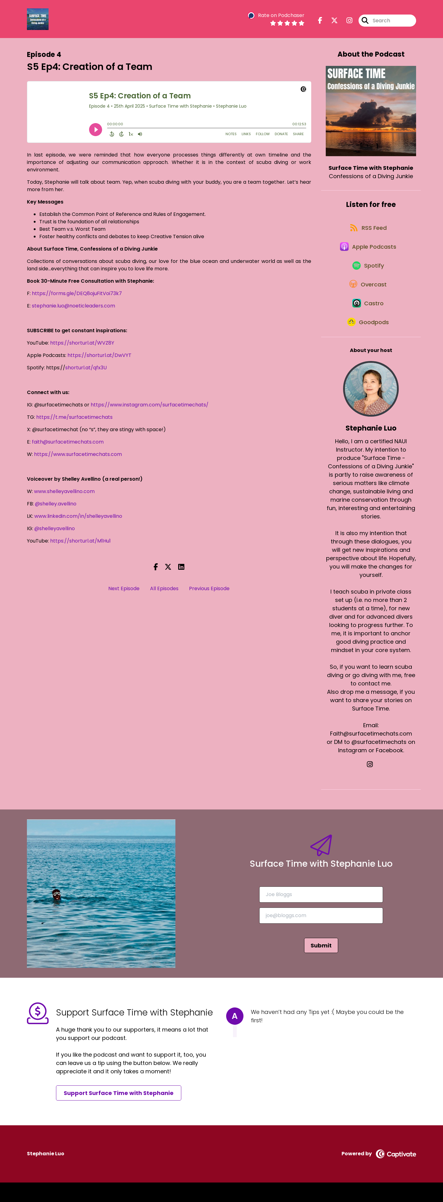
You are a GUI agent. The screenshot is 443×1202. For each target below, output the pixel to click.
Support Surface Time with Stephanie (119, 1113)
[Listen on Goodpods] (367, 341)
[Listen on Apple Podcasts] (368, 252)
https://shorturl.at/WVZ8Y (82, 342)
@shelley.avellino (55, 503)
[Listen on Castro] (368, 319)
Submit (321, 965)
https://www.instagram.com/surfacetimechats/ (150, 404)
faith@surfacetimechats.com (68, 441)
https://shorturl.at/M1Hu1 (80, 540)
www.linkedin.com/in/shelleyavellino (78, 516)
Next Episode (124, 588)
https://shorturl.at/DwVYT (99, 355)
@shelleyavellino (54, 528)
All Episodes (164, 588)
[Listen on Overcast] (368, 297)
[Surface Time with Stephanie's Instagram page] (345, 21)
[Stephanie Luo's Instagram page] (371, 784)
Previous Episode (209, 588)
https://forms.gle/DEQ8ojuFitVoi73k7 (77, 293)
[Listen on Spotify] (367, 274)
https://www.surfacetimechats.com (78, 454)
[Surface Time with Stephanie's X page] (331, 21)
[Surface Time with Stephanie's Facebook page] (320, 21)
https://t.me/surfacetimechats (74, 417)
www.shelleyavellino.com (64, 491)
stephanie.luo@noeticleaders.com (73, 305)
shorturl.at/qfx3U (86, 367)
